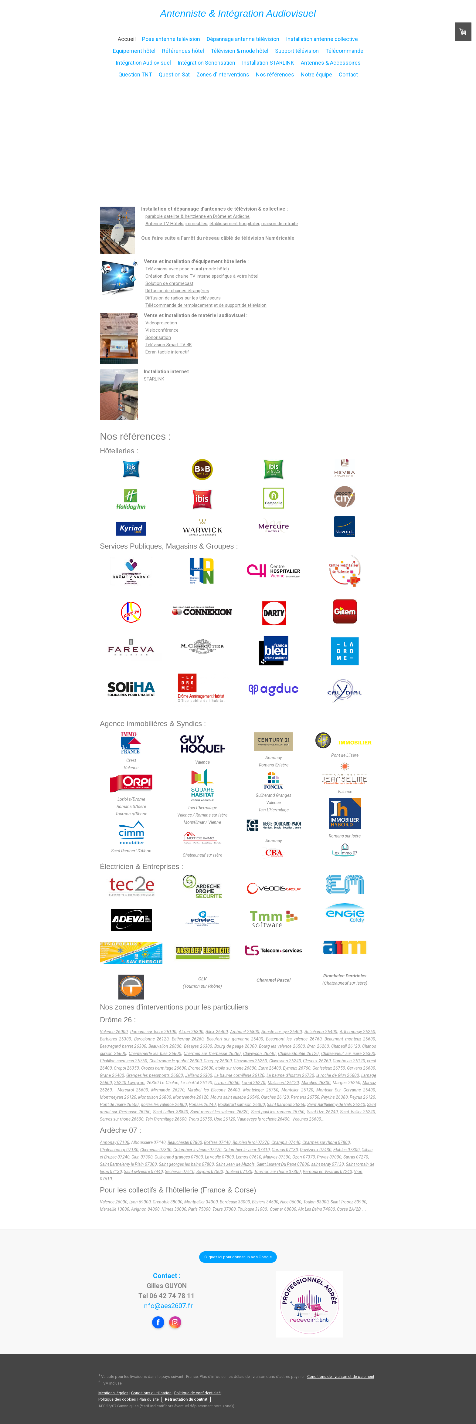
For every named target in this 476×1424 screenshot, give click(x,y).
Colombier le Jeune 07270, (198, 1149)
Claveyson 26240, (260, 1053)
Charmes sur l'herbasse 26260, (213, 1053)
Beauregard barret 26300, (123, 1046)
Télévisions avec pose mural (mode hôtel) (187, 269)
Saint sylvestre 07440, (144, 1171)
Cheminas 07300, (156, 1149)
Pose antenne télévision (171, 39)
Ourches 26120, (275, 1097)
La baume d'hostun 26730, (291, 1075)
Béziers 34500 (265, 1201)
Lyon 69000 (140, 1201)
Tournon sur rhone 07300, (278, 1171)
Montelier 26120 (297, 1089)
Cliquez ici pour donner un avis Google (238, 1257)
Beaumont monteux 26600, (350, 1039)
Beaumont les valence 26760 (293, 1039)
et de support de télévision (240, 305)
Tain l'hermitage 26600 (166, 1119)
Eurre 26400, (270, 1068)
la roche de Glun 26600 (337, 1075)
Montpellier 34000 (201, 1201)
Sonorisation (158, 337)
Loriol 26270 (253, 1082)
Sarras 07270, (356, 1157)
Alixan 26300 (191, 1031)
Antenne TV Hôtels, (164, 223)
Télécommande (344, 51)
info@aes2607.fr (167, 1306)
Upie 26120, (225, 1119)
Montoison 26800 (154, 1097)
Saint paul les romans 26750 (278, 1111)
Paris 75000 (199, 1209)
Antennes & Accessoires (331, 62)
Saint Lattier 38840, (171, 1111)
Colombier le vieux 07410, (247, 1149)
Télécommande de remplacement (178, 305)
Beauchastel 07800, (185, 1142)
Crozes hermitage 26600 (163, 1068)
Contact (348, 74)
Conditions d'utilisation (151, 1393)
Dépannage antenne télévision (243, 39)
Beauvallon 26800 (165, 1046)
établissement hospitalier (234, 223)
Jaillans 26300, (199, 1075)
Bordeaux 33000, (235, 1201)
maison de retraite (279, 223)
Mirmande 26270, (168, 1089)
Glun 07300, (142, 1157)
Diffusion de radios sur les (183, 298)
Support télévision (297, 51)
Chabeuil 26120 (345, 1046)
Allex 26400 (217, 1031)
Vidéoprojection (161, 323)
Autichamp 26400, (321, 1031)
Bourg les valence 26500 (282, 1046)
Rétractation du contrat (186, 1399)
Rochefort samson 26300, (242, 1104)
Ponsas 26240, (203, 1104)
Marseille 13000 (114, 1209)
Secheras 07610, (180, 1171)
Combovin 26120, (349, 1060)
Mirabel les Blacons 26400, (214, 1089)
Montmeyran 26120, (118, 1097)
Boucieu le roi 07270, (251, 1142)
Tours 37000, (224, 1209)
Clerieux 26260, (317, 1060)
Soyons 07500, (210, 1171)
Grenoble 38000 (167, 1201)
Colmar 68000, (283, 1209)
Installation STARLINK (268, 62)
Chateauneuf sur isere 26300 (348, 1053)
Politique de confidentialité (197, 1393)
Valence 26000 (114, 1031)
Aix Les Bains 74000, (317, 1209)
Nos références (275, 74)
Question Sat (174, 74)
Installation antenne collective (322, 39)
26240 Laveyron (129, 1082)
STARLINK (154, 379)
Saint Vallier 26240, (358, 1111)
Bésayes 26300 (198, 1046)
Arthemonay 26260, (358, 1031)
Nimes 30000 (174, 1209)
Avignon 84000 (145, 1209)
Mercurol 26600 (132, 1089)
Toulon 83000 (316, 1201)
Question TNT (135, 74)
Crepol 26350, (127, 1068)
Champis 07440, (286, 1142)
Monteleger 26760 (260, 1089)
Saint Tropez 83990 (348, 1201)
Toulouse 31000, (253, 1209)
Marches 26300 (316, 1082)
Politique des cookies (117, 1399)
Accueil (127, 39)
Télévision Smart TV (168, 344)
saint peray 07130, (328, 1164)
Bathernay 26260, (188, 1039)
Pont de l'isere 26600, (120, 1104)
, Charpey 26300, (217, 1060)
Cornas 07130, (285, 1149)
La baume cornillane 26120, (239, 1075)
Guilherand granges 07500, (179, 1157)
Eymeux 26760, (297, 1068)
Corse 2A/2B (349, 1209)
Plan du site (149, 1399)
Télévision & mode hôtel (239, 51)
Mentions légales (113, 1393)
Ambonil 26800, (245, 1031)
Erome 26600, (201, 1068)
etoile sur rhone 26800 (235, 1068)
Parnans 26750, (305, 1097)
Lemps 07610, (249, 1157)
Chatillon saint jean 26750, (124, 1060)
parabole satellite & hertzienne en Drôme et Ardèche (197, 216)
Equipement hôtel (134, 51)
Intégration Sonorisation (206, 62)
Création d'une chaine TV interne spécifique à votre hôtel (201, 276)
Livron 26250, (227, 1082)
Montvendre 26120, (191, 1097)
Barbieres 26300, (116, 1039)
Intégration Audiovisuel (143, 62)
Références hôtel (183, 51)
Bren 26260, (318, 1046)
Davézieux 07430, (316, 1149)
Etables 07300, (347, 1149)
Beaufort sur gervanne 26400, (235, 1039)
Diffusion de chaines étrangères (177, 290)
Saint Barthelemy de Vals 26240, (336, 1104)
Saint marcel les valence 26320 (219, 1111)
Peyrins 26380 (334, 1097)
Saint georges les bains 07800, (187, 1164)
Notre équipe (316, 74)
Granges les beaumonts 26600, (155, 1075)
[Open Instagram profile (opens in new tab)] (175, 1322)
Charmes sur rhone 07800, (326, 1142)
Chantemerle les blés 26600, (155, 1053)
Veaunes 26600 (306, 1119)
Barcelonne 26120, (152, 1039)
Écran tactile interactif (167, 352)
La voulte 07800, (220, 1157)
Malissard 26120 (283, 1082)
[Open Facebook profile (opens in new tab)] (158, 1322)
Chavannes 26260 (250, 1060)
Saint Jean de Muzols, (236, 1164)
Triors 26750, (201, 1119)
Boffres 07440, (218, 1142)
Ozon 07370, (304, 1157)
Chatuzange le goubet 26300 (175, 1060)
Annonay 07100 (114, 1142)
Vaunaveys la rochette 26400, (264, 1119)
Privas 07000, (329, 1157)
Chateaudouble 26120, (299, 1053)
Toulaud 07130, (239, 1171)
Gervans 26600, (361, 1068)
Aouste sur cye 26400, (282, 1031)
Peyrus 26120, (363, 1097)
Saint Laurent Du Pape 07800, (283, 1164)
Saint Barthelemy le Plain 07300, (129, 1164)
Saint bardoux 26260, (286, 1104)
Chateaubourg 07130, (119, 1149)
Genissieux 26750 (328, 1068)
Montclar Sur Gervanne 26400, (346, 1089)
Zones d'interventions (222, 74)
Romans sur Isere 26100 (153, 1031)
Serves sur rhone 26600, (122, 1119)
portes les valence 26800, (164, 1104)
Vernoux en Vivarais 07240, (328, 1171)
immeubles (196, 223)
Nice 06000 (290, 1201)
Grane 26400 (112, 1075)
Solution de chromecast (169, 283)
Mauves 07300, (277, 1157)
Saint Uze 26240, (323, 1111)
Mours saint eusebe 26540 (234, 1097)
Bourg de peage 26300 (235, 1046)
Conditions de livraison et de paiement (340, 1377)
